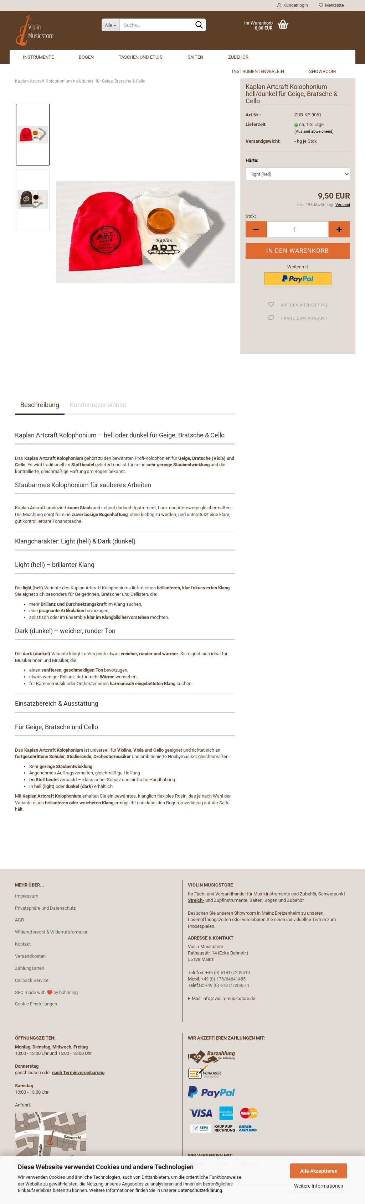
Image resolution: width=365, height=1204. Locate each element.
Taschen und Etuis (141, 57)
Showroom (322, 71)
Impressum (26, 896)
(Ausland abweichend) (314, 131)
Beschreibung (39, 405)
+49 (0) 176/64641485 (223, 979)
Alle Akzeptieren (319, 1171)
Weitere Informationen (318, 1186)
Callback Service (31, 980)
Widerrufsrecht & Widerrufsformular (51, 932)
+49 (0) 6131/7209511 (227, 985)
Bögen (86, 57)
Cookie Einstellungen (36, 1003)
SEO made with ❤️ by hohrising (46, 992)
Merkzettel (332, 5)
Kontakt (23, 944)
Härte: (252, 160)
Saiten (195, 57)
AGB (19, 919)
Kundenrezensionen (98, 405)
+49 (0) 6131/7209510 (227, 972)
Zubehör (238, 57)
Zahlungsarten (29, 968)
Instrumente (38, 57)
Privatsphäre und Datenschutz (45, 908)
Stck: (251, 216)
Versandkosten (30, 956)
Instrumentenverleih (258, 71)
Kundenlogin (292, 5)
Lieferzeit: (256, 124)
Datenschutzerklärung (200, 1190)
